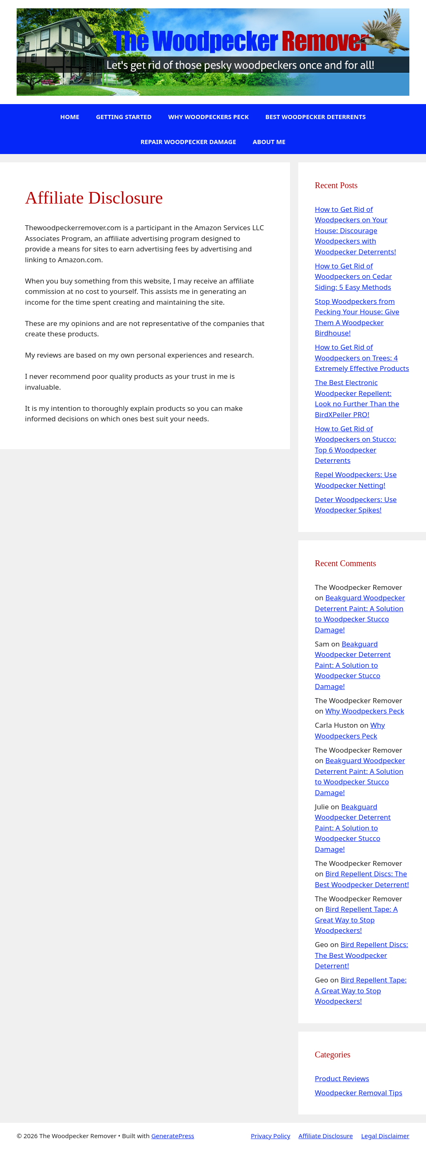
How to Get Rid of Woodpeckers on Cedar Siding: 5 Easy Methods (353, 276)
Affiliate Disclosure (326, 1136)
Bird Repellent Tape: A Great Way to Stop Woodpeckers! (356, 919)
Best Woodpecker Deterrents (315, 116)
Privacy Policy (270, 1136)
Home (69, 116)
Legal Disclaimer (385, 1136)
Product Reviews (342, 1078)
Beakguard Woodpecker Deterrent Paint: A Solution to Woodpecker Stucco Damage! (353, 665)
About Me (269, 141)
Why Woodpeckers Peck (208, 116)
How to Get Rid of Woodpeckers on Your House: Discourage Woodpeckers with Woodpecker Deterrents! (355, 230)
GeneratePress (172, 1136)
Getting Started (124, 116)
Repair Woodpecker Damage (188, 141)
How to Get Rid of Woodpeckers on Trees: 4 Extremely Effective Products (362, 357)
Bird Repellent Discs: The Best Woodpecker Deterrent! (361, 955)
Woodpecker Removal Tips (358, 1092)
